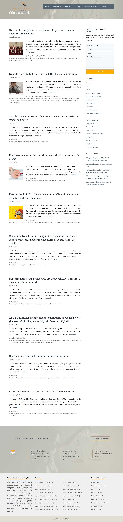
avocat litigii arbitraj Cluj (71, 489)
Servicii (70, 6)
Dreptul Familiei (91, 127)
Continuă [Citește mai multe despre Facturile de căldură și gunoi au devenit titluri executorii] (16, 407)
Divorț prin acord (97, 493)
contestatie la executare (36, 340)
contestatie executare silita (42, 98)
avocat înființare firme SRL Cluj (46, 499)
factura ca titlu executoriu (30, 413)
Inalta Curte (48, 56)
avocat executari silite (18, 98)
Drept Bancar (32, 56)
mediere (34, 142)
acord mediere (16, 142)
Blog (78, 7)
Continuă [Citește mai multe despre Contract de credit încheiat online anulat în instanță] (24, 372)
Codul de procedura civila (19, 340)
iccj (20, 60)
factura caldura (44, 413)
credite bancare (50, 58)
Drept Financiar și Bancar (100, 503)
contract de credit (17, 58)
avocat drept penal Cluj (71, 503)
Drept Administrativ (93, 100)
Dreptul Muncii (91, 130)
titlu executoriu (27, 60)
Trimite (100, 71)
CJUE (88, 90)
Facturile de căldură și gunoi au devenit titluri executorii (41, 391)
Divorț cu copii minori (98, 486)
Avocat (88, 83)
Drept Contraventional (94, 113)
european (65, 98)
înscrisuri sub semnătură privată (19, 342)
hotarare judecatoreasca (64, 100)
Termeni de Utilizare (102, 451)
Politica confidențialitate (103, 454)
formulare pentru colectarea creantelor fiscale (36, 304)
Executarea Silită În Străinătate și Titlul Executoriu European (44, 74)
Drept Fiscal (15, 302)
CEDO (88, 86)
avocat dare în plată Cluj (43, 486)
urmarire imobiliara (73, 222)
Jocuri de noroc (91, 141)
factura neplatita (55, 413)
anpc (29, 181)
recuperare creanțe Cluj (71, 506)
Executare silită (96, 510)
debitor (59, 98)
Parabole (89, 144)
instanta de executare (38, 342)
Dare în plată (95, 482)
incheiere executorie (73, 340)
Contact (103, 7)
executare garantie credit (64, 58)
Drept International (92, 120)
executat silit (45, 100)
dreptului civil (13, 488)
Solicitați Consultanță (101, 439)
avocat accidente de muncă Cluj (46, 496)
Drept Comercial (91, 110)
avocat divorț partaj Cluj (43, 489)
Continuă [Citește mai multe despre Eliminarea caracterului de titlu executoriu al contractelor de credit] (74, 175)
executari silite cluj (34, 100)
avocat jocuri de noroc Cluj (44, 503)
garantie (15, 60)
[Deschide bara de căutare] (111, 6)
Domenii (58, 6)
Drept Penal (90, 124)
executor (52, 100)
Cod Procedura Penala (93, 97)
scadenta (75, 100)
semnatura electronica (41, 378)
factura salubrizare (67, 413)
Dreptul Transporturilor (94, 134)
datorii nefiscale (22, 222)
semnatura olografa (55, 378)
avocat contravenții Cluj (71, 496)
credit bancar (40, 58)
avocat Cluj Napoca (70, 499)
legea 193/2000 (49, 181)
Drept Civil (40, 56)
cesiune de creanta (17, 265)
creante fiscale (16, 304)
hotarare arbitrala (60, 340)
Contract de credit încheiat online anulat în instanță (38, 356)
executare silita (74, 98)
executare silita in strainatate (18, 100)
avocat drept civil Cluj (70, 482)
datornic (30, 222)
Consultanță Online (90, 7)
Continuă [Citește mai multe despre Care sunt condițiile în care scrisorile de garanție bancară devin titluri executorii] (31, 52)
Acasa (47, 7)
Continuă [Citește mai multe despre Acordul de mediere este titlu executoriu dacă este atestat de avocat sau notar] (37, 136)
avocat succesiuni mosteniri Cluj (46, 506)
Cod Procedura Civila (34, 96)
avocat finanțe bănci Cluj (71, 486)
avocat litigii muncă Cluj (71, 510)
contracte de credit (29, 58)
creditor (53, 98)
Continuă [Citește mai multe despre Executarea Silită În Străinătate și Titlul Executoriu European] (52, 93)
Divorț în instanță (97, 489)
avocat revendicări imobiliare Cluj (46, 510)
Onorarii (98, 456)
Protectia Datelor (92, 147)
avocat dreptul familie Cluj (44, 482)
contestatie (29, 98)
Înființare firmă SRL (98, 499)
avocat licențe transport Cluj (73, 493)
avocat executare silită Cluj (44, 493)
